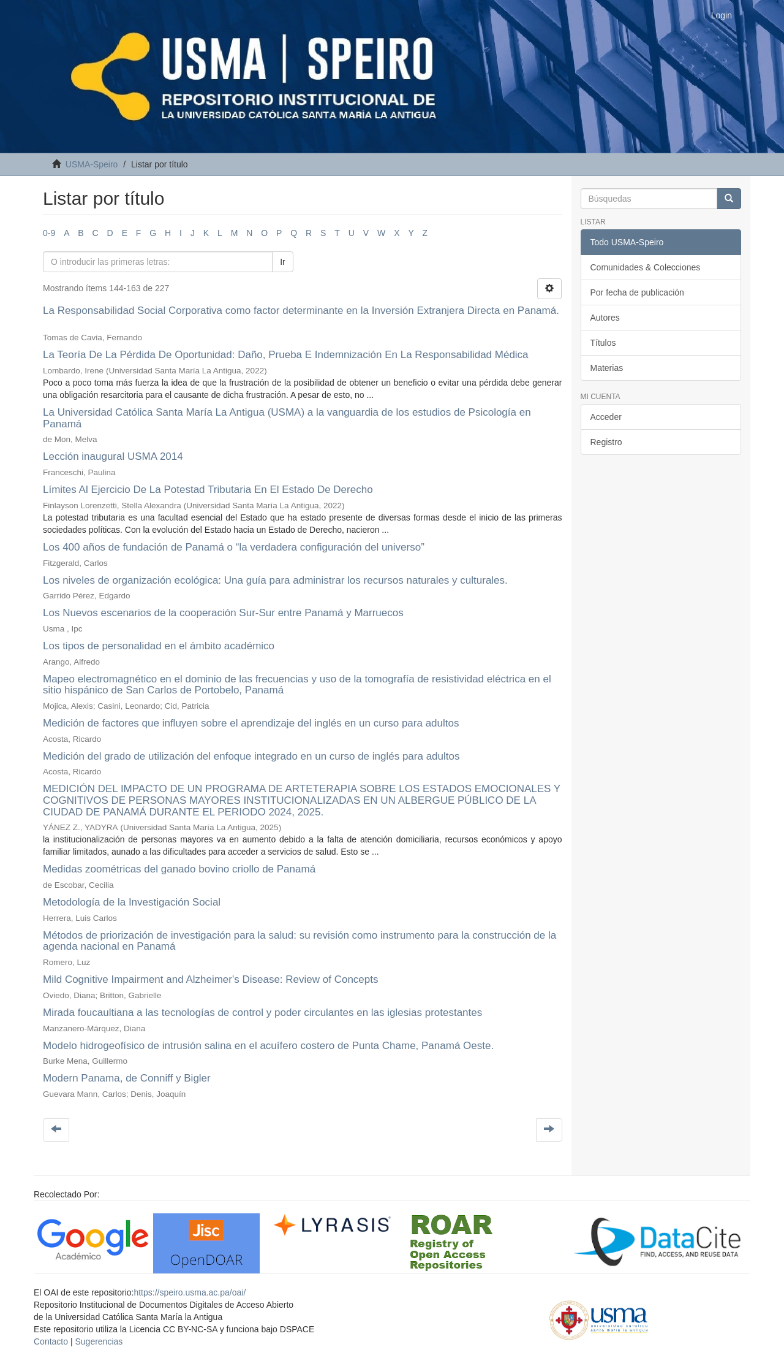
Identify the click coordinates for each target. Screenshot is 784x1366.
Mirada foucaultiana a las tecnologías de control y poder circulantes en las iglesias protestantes (262, 1012)
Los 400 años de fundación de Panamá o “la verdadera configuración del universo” (233, 547)
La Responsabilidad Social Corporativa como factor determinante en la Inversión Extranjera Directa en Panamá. (301, 310)
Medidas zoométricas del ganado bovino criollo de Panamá (179, 869)
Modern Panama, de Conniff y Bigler (127, 1078)
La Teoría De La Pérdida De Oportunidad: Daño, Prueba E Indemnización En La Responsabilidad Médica (286, 355)
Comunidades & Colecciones (645, 267)
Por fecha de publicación (637, 292)
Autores (605, 317)
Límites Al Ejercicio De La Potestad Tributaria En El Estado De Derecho (208, 489)
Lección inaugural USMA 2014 (113, 456)
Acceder (606, 417)
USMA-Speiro (92, 164)
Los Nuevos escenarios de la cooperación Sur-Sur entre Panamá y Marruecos (223, 613)
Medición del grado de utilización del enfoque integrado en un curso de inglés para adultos (251, 756)
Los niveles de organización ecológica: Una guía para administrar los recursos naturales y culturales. (275, 580)
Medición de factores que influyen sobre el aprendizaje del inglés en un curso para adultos (251, 723)
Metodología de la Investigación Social (132, 902)
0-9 (49, 233)
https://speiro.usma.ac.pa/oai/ (190, 1292)
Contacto (51, 1341)
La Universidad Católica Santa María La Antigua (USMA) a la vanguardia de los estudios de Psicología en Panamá (287, 418)
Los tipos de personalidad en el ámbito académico (158, 646)
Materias (607, 368)
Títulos (603, 343)
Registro (606, 442)
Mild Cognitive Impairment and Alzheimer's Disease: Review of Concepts (210, 979)
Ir (282, 262)
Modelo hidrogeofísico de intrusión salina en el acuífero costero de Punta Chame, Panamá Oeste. (268, 1045)
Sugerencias (99, 1341)
